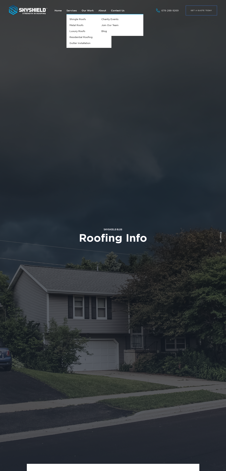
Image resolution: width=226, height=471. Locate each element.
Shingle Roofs (77, 19)
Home (58, 10)
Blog (104, 31)
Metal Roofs (76, 25)
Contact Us (117, 10)
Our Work (88, 10)
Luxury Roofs (77, 31)
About (102, 10)
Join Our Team (109, 25)
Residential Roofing (81, 37)
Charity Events (109, 19)
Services (71, 10)
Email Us (221, 237)
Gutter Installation (79, 43)
